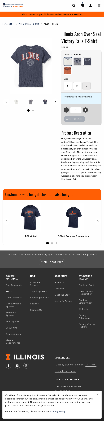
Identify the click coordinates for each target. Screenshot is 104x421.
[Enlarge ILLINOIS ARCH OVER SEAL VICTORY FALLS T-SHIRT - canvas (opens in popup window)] (16, 101)
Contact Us (36, 309)
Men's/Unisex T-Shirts (29, 23)
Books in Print (90, 284)
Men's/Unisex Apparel (13, 305)
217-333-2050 (63, 390)
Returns (34, 303)
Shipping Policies (39, 297)
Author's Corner (63, 301)
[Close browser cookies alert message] (97, 394)
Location (59, 288)
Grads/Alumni (13, 334)
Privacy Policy (57, 411)
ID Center (90, 308)
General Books (14, 297)
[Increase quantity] (85, 110)
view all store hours (65, 371)
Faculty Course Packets (87, 325)
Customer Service (35, 283)
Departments (8, 23)
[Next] (55, 101)
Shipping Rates (38, 291)
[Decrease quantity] (66, 110)
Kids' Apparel (13, 321)
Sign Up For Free (52, 262)
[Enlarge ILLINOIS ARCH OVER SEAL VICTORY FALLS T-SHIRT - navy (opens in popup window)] (45, 101)
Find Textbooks (14, 285)
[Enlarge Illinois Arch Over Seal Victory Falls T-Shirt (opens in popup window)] (31, 66)
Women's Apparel (11, 314)
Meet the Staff (62, 294)
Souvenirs (11, 327)
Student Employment (90, 301)
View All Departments (13, 341)
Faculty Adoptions (84, 316)
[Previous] (6, 101)
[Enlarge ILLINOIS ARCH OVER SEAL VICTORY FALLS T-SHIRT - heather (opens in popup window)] (30, 101)
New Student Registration (86, 292)
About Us (60, 282)
